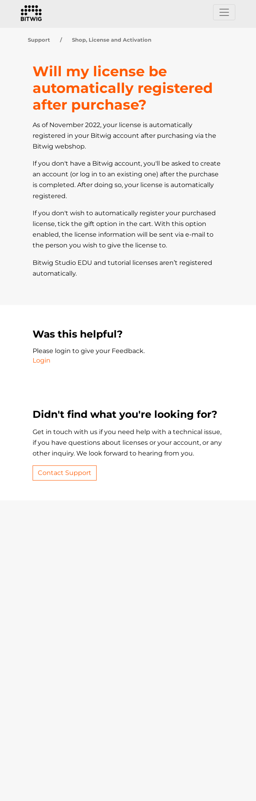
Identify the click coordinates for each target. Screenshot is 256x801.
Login (41, 360)
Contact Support (64, 473)
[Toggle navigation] (224, 12)
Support (39, 40)
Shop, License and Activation (111, 40)
